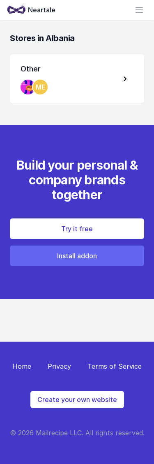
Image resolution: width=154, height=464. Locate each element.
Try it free (77, 229)
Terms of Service (114, 366)
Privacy (59, 366)
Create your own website (77, 399)
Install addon (77, 256)
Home (21, 366)
